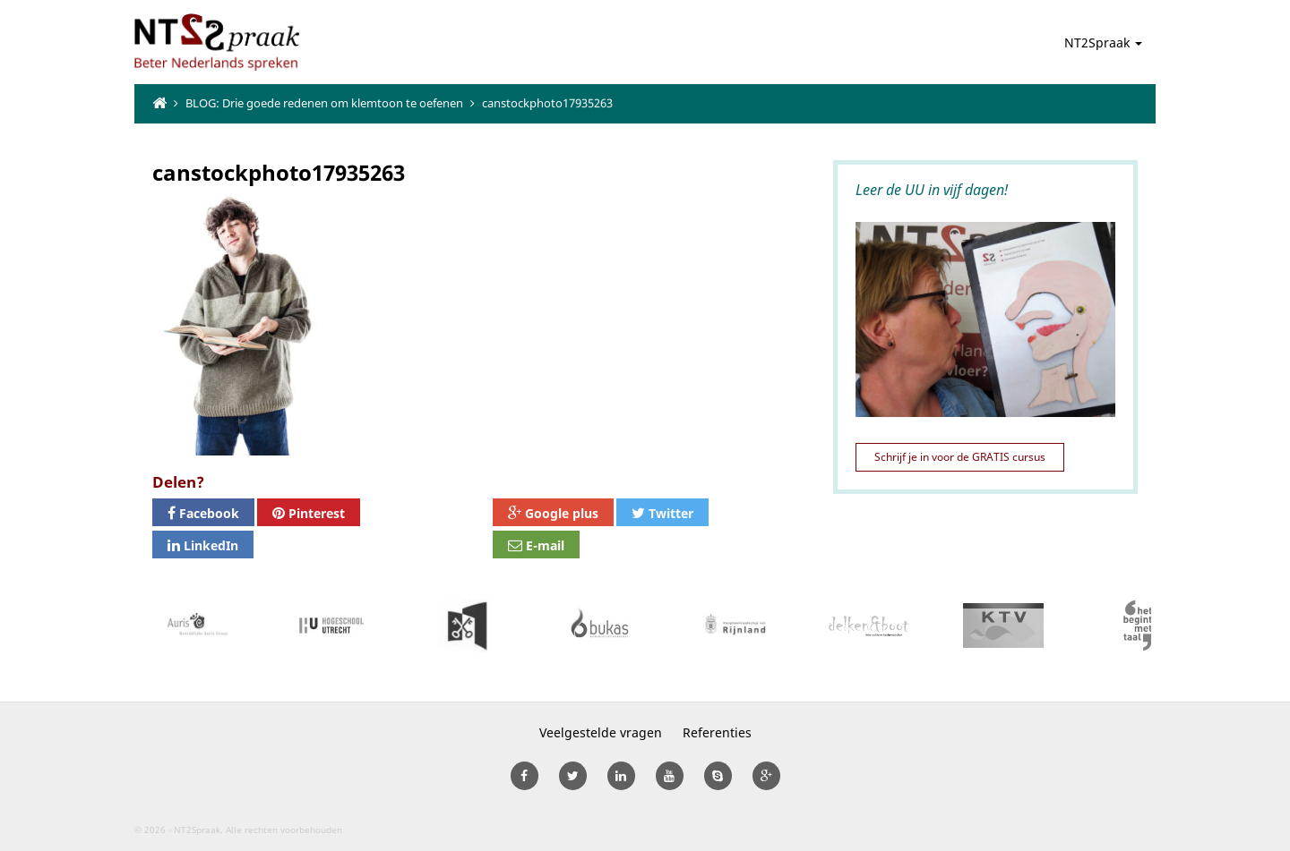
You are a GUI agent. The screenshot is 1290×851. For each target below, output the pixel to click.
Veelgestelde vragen (600, 732)
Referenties (717, 732)
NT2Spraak (1103, 42)
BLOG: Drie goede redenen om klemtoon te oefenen (324, 103)
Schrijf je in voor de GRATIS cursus (959, 456)
